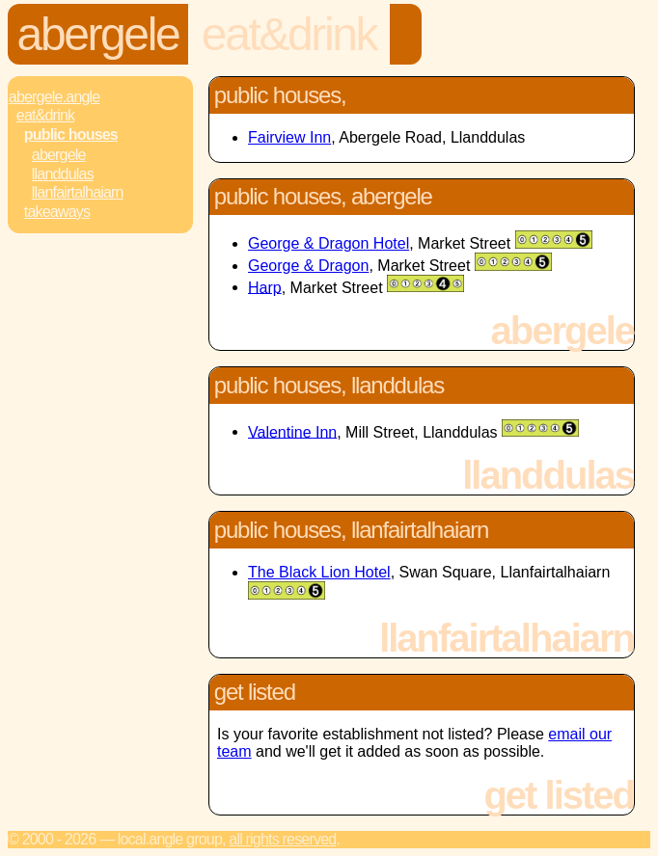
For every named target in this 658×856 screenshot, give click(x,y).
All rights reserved (282, 839)
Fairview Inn (289, 137)
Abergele (98, 34)
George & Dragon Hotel (328, 243)
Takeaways (57, 211)
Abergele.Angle (54, 97)
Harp (265, 287)
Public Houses (71, 134)
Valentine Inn (292, 431)
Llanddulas (63, 174)
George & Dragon (308, 265)
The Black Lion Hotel (319, 572)
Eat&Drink (289, 34)
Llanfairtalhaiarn (77, 192)
